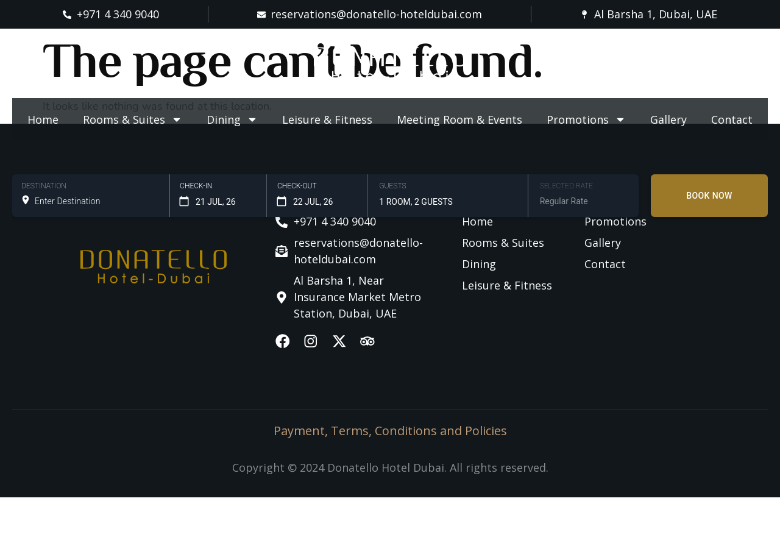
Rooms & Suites (132, 119)
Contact (732, 119)
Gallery (668, 119)
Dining (232, 119)
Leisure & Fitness (327, 119)
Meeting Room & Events (459, 119)
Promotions (586, 119)
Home (42, 119)
